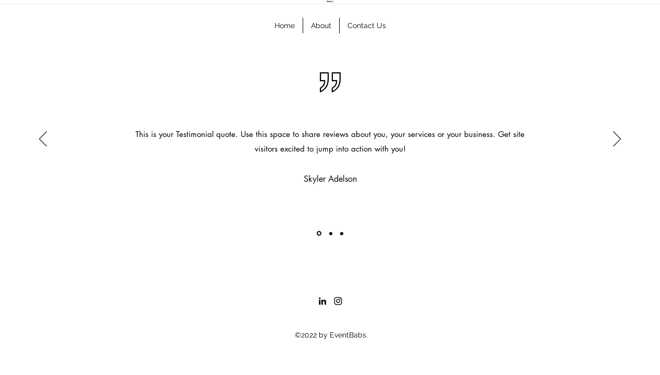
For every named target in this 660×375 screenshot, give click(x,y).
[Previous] (43, 139)
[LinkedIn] (322, 301)
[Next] (617, 139)
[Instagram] (338, 301)
